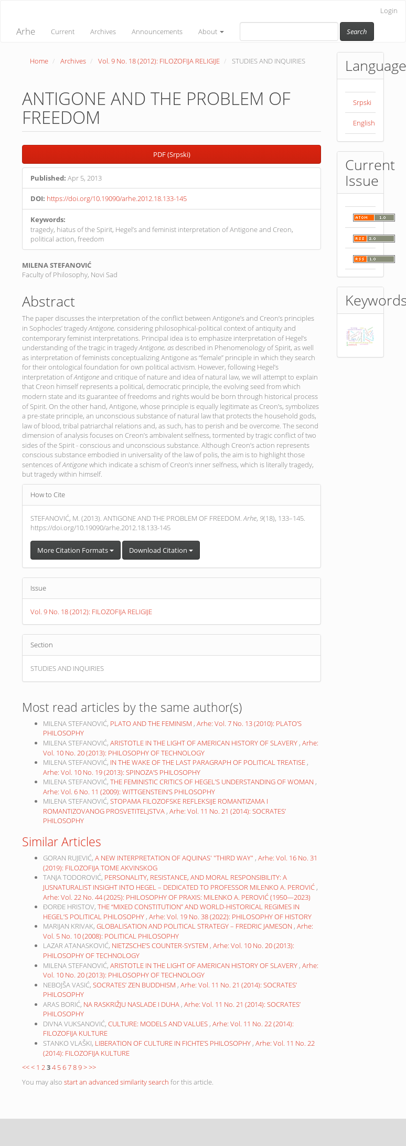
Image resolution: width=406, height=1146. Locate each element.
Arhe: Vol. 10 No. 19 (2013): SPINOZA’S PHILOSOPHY (121, 772)
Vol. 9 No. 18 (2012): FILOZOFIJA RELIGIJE (159, 61)
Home (39, 61)
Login (389, 10)
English (364, 123)
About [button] (211, 31)
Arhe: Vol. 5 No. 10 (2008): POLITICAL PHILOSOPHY (178, 931)
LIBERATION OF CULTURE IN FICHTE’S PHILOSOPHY (173, 1043)
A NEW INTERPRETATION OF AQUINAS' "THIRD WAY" (175, 858)
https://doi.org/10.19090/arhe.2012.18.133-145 (117, 198)
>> (92, 1067)
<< (25, 1067)
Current (62, 31)
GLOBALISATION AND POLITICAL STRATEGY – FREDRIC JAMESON (195, 926)
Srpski (362, 102)
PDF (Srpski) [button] (171, 154)
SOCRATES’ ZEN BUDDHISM (135, 985)
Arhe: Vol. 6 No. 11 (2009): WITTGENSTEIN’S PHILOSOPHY (129, 791)
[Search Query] (289, 31)
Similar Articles (61, 841)
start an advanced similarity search (116, 1082)
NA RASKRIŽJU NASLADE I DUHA (132, 1004)
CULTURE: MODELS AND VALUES (158, 1023)
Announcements (157, 31)
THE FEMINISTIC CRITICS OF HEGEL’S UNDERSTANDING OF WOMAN (212, 781)
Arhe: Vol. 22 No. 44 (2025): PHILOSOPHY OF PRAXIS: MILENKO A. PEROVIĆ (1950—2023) (177, 897)
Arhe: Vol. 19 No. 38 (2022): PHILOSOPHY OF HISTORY (230, 916)
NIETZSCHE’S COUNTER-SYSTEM (161, 945)
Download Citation (161, 550)
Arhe (25, 31)
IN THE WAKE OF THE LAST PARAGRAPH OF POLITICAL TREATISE (208, 762)
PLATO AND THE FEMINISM (152, 723)
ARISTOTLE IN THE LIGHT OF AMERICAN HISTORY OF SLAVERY (204, 743)
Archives (103, 31)
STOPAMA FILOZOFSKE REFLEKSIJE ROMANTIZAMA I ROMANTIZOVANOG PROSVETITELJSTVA (155, 806)
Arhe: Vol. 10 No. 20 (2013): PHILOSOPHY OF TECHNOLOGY (180, 748)
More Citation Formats (75, 550)
